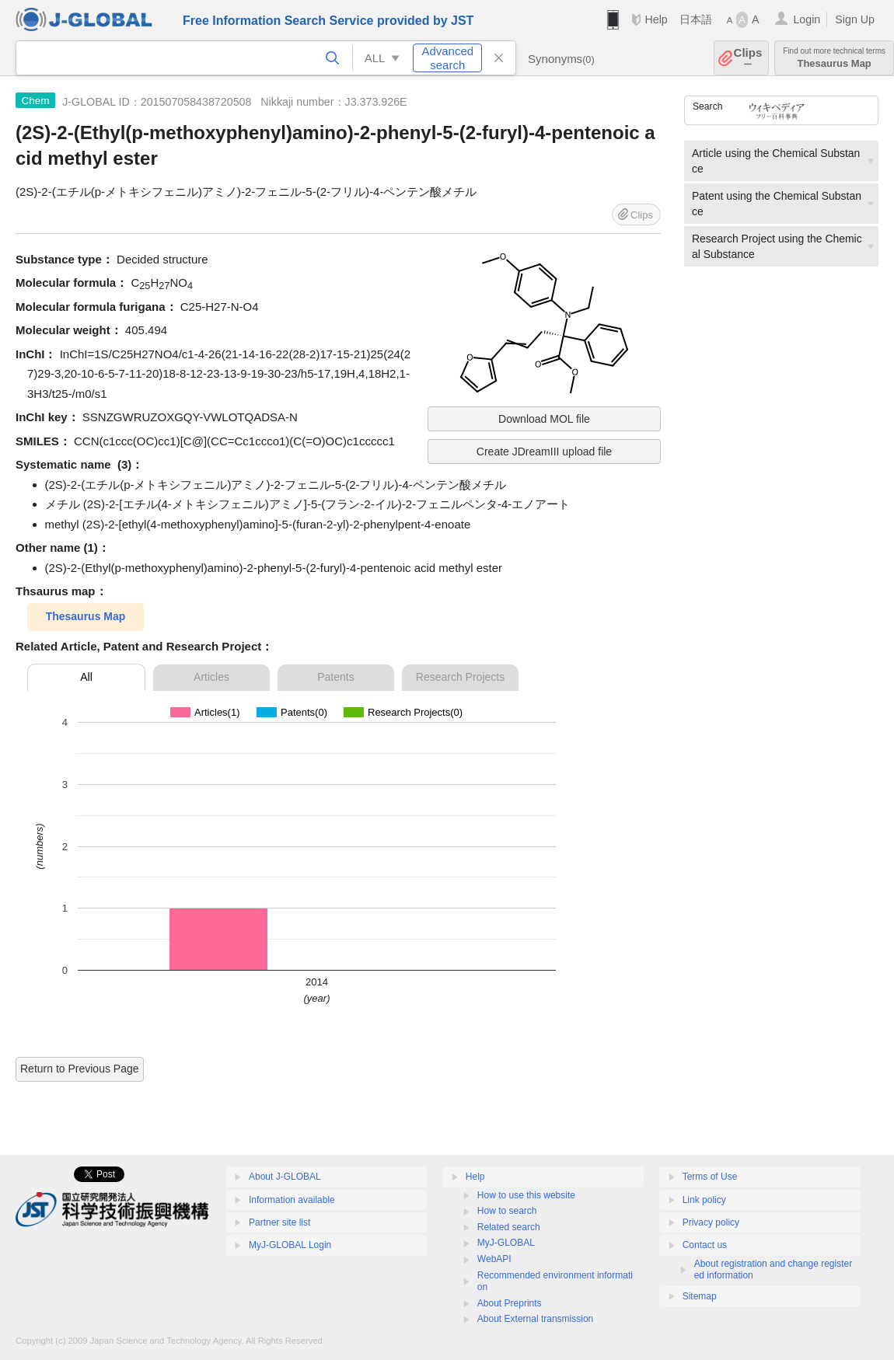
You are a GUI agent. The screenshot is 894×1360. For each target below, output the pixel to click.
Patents (335, 677)
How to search (507, 1210)
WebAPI (494, 1259)
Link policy (704, 1199)
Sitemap (700, 1296)
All (86, 677)
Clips (748, 58)
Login (806, 19)
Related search (508, 1227)
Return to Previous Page (79, 1068)
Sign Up (855, 19)
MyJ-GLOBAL (506, 1242)
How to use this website (526, 1195)
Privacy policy (711, 1222)
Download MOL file (544, 419)
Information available (292, 1199)
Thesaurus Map (834, 58)
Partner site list (279, 1222)
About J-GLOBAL (285, 1176)
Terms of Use (710, 1176)
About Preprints (509, 1303)
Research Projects (460, 677)
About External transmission (535, 1318)
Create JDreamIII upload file (544, 451)
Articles (211, 677)
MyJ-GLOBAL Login (290, 1245)
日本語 (695, 19)
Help (655, 19)
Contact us (705, 1245)
